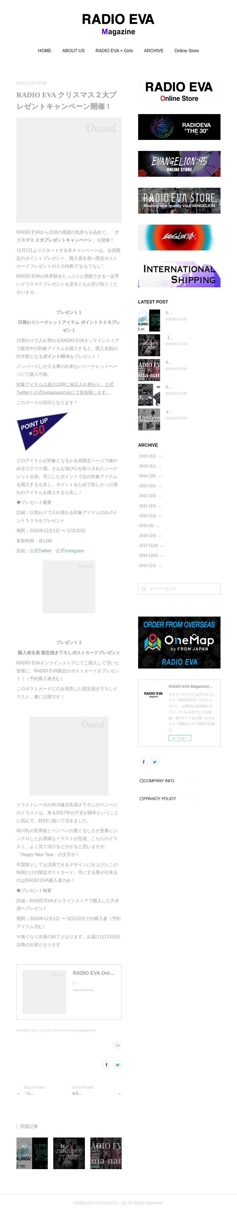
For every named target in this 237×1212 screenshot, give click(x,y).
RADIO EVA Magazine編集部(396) (75, 1030)
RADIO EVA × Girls (114, 50)
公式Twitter (40, 550)
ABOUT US (73, 50)
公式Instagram (70, 550)
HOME (44, 50)
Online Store (186, 50)
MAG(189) (22, 1030)
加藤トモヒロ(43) (41, 1030)
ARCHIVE (153, 50)
